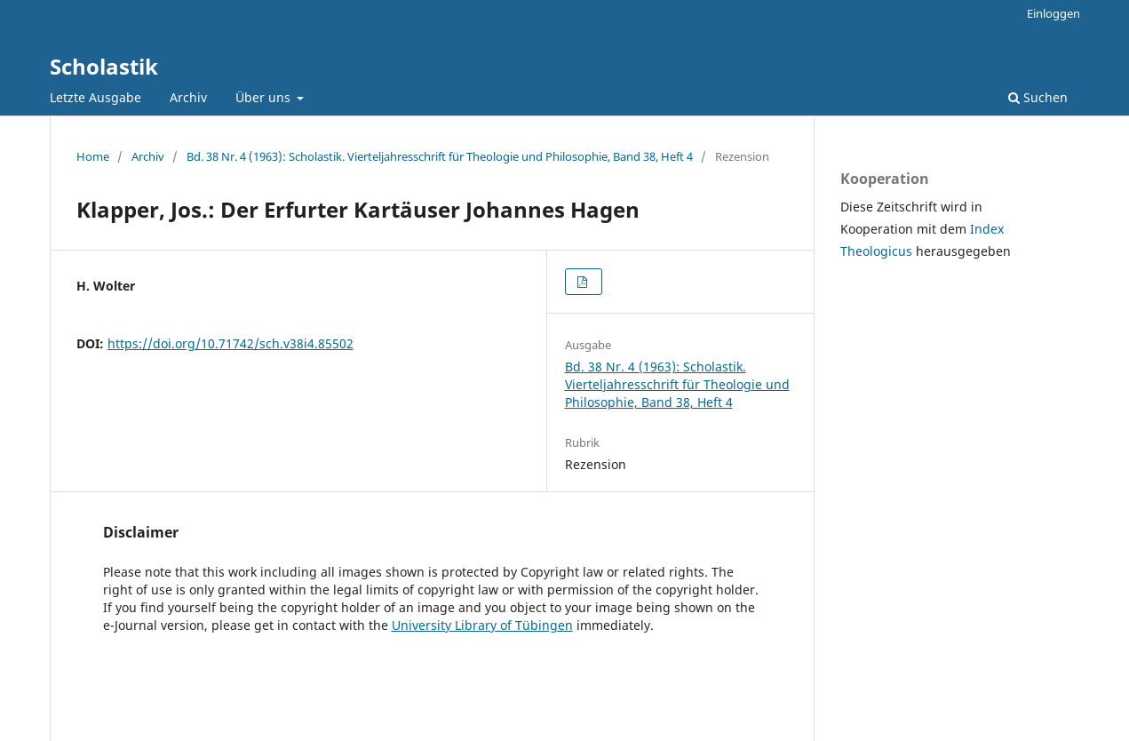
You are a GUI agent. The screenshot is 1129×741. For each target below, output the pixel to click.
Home (92, 156)
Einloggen (1053, 13)
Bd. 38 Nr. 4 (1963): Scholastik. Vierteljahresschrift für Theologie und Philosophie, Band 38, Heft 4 (440, 156)
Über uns (264, 97)
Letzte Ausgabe (95, 97)
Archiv (188, 97)
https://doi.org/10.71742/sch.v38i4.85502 (230, 343)
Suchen (1038, 97)
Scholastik (104, 66)
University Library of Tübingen (482, 625)
